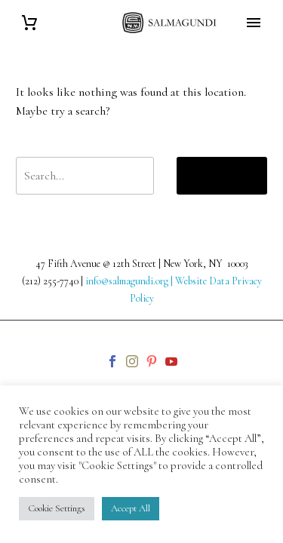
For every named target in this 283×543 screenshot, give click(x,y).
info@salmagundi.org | (130, 281)
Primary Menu (253, 22)
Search (221, 175)
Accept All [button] (130, 508)
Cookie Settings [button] (56, 508)
